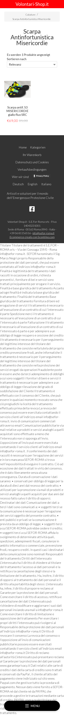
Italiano (46, 184)
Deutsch (18, 184)
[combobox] (32, 64)
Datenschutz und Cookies (32, 162)
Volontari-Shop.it (32, 4)
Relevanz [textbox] (15, 64)
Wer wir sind (20, 177)
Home (23, 147)
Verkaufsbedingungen (32, 169)
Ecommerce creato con (32, 237)
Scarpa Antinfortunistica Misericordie (31, 19)
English (32, 184)
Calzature (30, 14)
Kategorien (37, 147)
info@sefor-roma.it (43, 233)
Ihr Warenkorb (32, 155)
